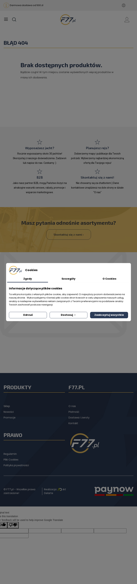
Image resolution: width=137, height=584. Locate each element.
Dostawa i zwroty (79, 417)
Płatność (73, 412)
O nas (72, 406)
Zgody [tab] (27, 279)
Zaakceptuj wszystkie (109, 315)
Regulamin (10, 454)
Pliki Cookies (11, 459)
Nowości (9, 412)
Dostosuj (68, 315)
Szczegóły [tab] (68, 279)
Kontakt (73, 423)
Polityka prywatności (16, 465)
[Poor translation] (13, 525)
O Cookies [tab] (109, 279)
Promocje (10, 417)
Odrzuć (28, 315)
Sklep (7, 406)
